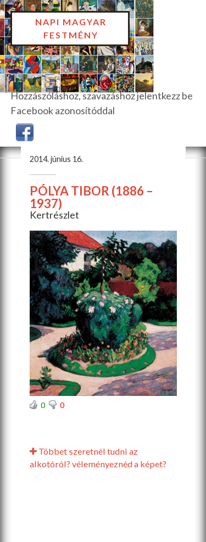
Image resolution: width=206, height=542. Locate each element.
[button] (25, 131)
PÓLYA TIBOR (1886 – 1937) (91, 197)
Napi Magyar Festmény (71, 28)
